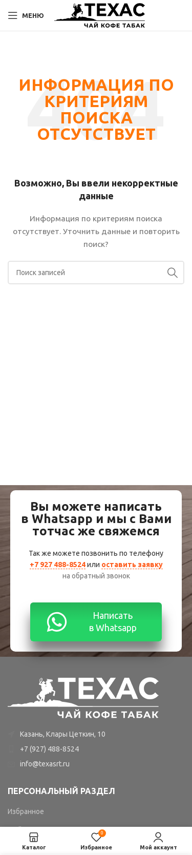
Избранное (26, 811)
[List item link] (96, 749)
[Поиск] (96, 272)
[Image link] (84, 697)
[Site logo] (100, 15)
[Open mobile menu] (26, 15)
